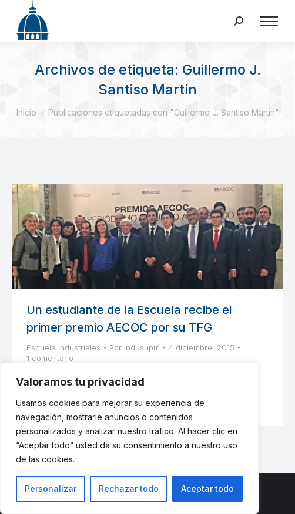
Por (134, 347)
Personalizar (50, 488)
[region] (129, 438)
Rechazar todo (129, 488)
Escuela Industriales (63, 347)
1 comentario (49, 358)
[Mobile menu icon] (269, 21)
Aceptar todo (207, 488)
